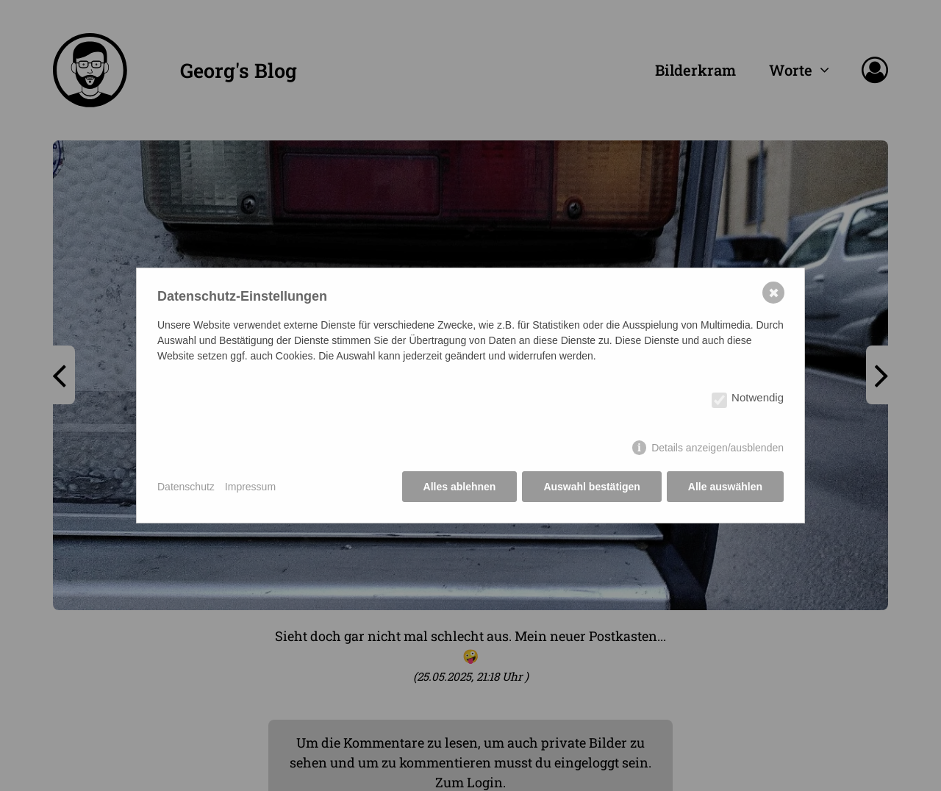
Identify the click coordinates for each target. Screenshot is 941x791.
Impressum (250, 487)
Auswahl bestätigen (591, 487)
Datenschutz (186, 487)
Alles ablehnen (459, 487)
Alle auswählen (725, 487)
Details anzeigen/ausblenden (717, 448)
